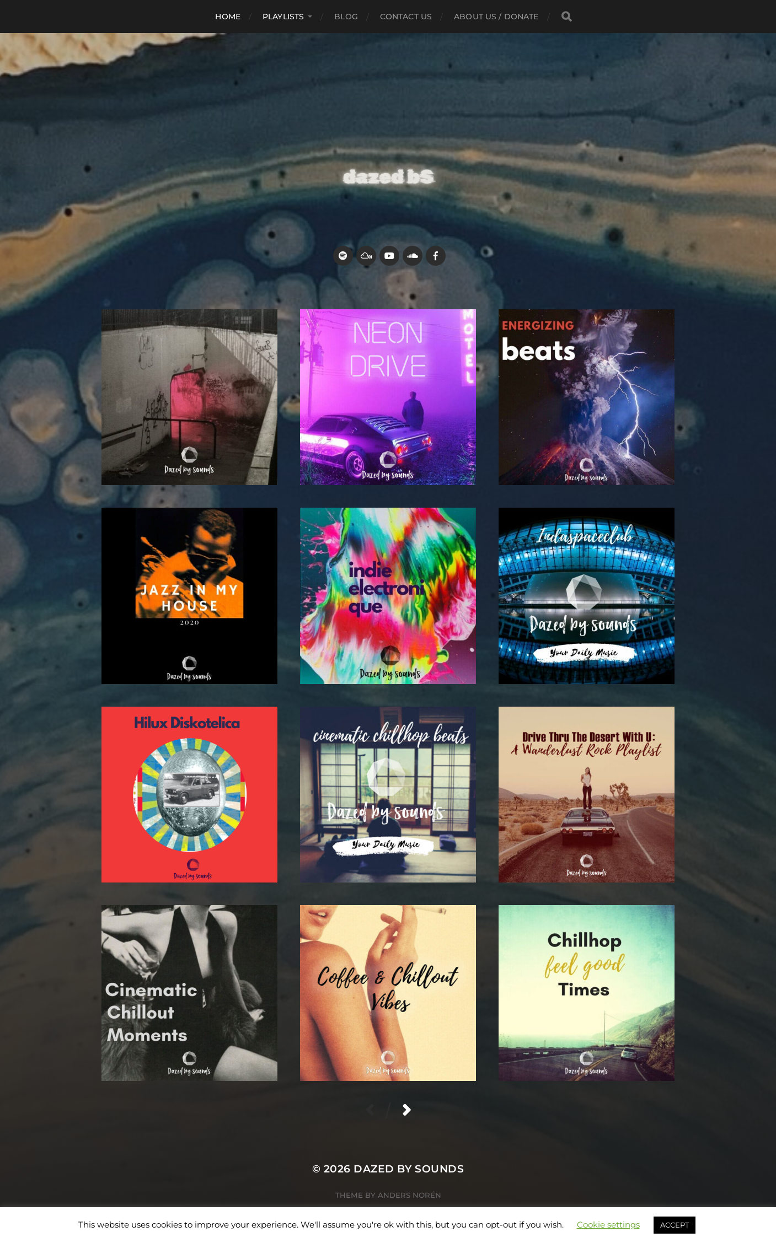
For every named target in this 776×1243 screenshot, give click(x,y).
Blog (346, 16)
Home (227, 16)
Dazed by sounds (409, 1169)
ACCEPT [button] (674, 1224)
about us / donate (496, 16)
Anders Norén (409, 1195)
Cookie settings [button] (608, 1224)
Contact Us (406, 16)
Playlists (283, 16)
